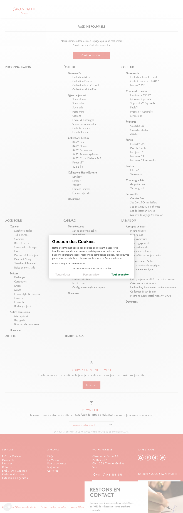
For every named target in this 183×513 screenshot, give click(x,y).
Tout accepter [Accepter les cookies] (120, 274)
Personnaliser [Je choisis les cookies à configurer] (91, 274)
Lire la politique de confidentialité (68, 263)
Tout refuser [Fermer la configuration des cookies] (62, 274)
